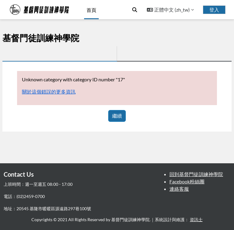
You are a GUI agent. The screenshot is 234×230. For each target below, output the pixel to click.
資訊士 (196, 219)
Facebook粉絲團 (186, 181)
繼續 (117, 116)
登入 (214, 10)
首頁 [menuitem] (91, 10)
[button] (134, 9)
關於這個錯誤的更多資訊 (49, 91)
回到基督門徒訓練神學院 (196, 174)
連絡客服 (179, 189)
